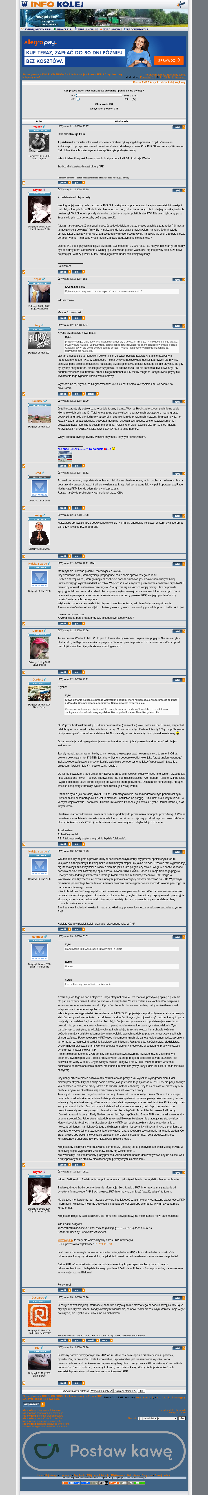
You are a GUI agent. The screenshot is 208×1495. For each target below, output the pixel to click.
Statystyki (147, 1475)
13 (165, 77)
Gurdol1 (38, 679)
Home (40, 1475)
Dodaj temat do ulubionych (172, 1410)
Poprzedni (145, 77)
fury (37, 325)
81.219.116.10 (103, 1244)
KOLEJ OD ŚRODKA (54, 74)
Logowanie (65, 1475)
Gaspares (38, 1297)
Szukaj (158, 1475)
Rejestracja (51, 1475)
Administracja (77, 74)
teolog (38, 515)
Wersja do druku (177, 1412)
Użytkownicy (118, 1475)
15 (173, 77)
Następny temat (176, 74)
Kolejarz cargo (38, 563)
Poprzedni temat (155, 74)
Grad (38, 473)
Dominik (37, 630)
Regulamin (79, 1475)
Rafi (37, 1347)
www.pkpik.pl (65, 1240)
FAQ (89, 1475)
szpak (37, 279)
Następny (180, 77)
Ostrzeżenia (133, 1475)
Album (167, 1475)
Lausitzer (38, 401)
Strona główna (31, 74)
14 (169, 77)
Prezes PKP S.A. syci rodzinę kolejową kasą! (159, 82)
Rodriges (38, 936)
